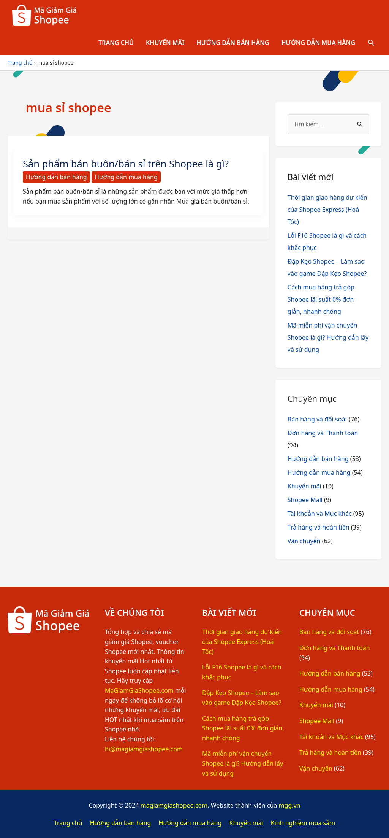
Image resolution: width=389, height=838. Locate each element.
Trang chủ (116, 42)
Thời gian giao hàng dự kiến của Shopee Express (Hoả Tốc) (327, 209)
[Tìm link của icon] (371, 43)
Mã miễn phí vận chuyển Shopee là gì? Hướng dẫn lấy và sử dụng (328, 337)
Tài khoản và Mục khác (320, 513)
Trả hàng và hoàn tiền (318, 527)
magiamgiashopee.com (174, 805)
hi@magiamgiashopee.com (144, 749)
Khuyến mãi (165, 42)
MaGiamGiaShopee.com (139, 690)
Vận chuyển (304, 541)
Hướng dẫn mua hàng (318, 42)
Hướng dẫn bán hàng (232, 42)
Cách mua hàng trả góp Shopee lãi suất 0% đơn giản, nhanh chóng (321, 299)
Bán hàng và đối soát (317, 419)
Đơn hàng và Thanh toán (323, 433)
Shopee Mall (305, 500)
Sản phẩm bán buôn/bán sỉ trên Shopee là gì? (128, 163)
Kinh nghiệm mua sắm (303, 823)
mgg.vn (289, 805)
